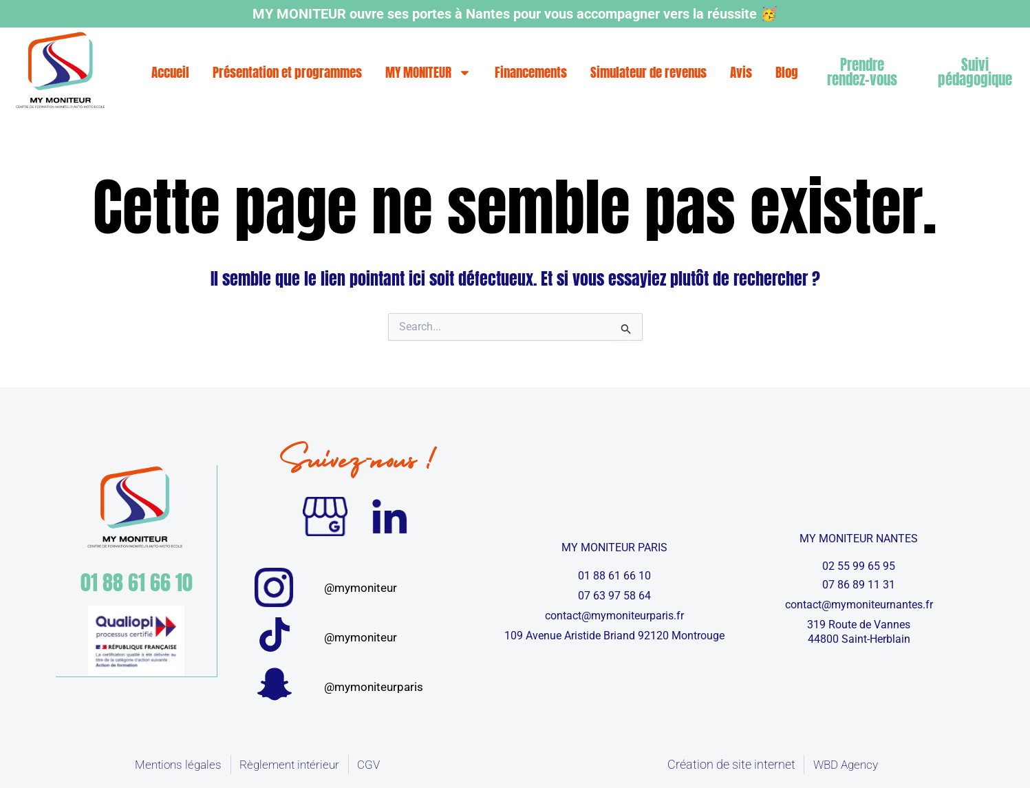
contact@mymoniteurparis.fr (614, 615)
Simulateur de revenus (648, 72)
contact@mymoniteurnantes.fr (859, 604)
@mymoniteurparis (373, 687)
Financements (531, 72)
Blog (786, 72)
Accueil (170, 72)
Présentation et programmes (287, 72)
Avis (741, 72)
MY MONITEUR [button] (428, 72)
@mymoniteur (360, 588)
